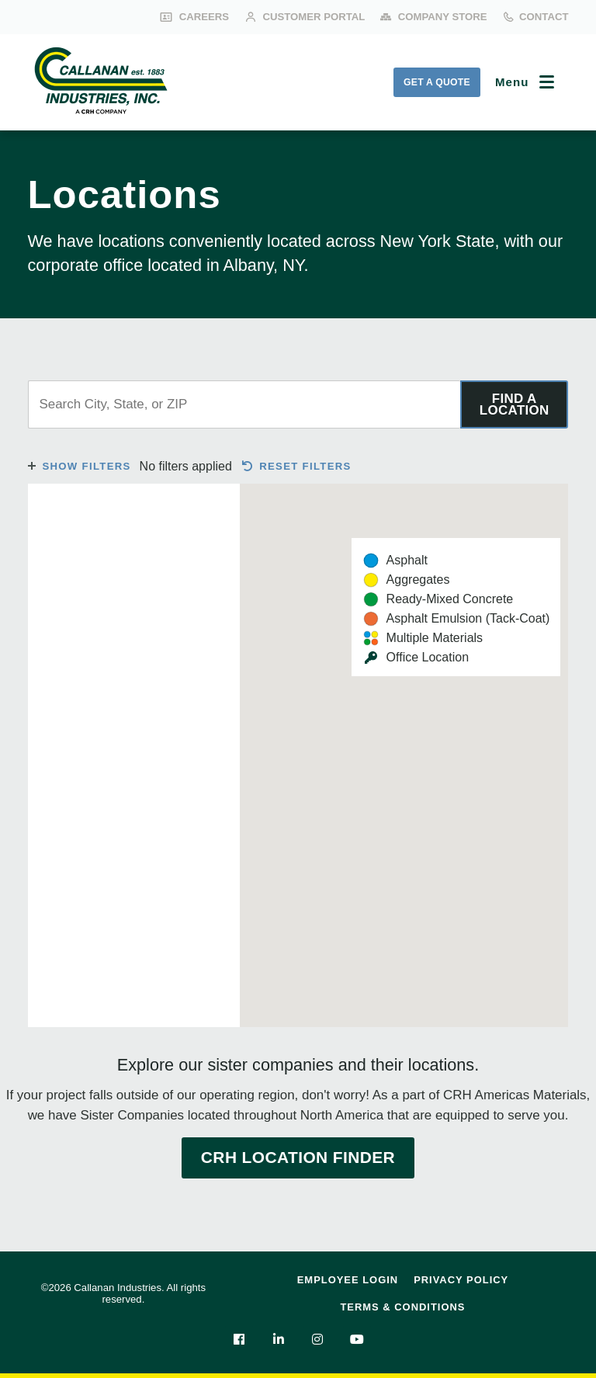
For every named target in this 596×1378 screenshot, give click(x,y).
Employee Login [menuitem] (347, 1280)
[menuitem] (239, 1339)
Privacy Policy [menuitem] (461, 1280)
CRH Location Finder (298, 1157)
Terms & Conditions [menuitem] (402, 1307)
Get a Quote (437, 82)
